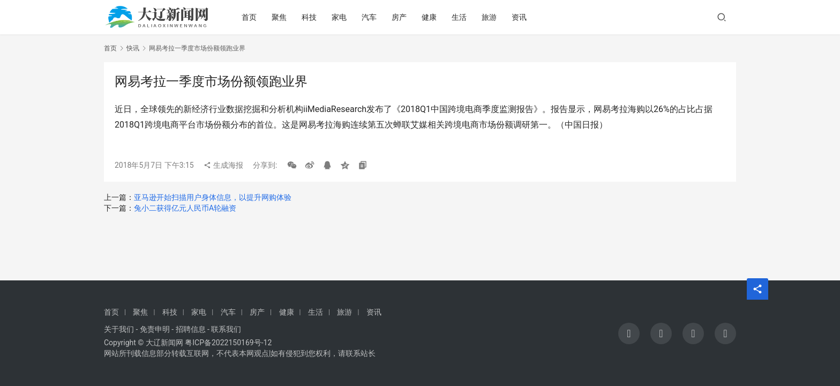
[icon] (629, 333)
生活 (459, 17)
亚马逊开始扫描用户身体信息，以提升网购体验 (212, 197)
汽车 (369, 17)
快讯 (132, 48)
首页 (249, 17)
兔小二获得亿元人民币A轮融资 (185, 208)
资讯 (519, 17)
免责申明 (155, 329)
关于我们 (119, 329)
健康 (429, 17)
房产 (399, 17)
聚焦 (279, 17)
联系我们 (226, 329)
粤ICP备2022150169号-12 (228, 342)
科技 (309, 17)
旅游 (489, 17)
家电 (339, 17)
